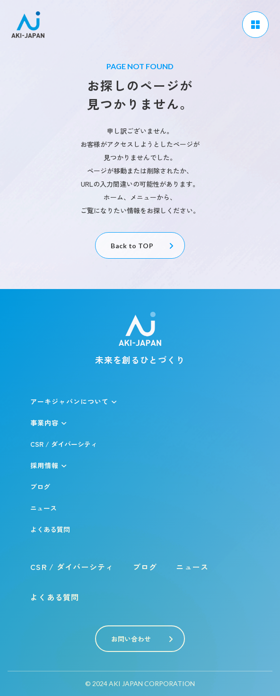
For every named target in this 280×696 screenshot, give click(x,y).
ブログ (40, 486)
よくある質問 (50, 529)
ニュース (43, 508)
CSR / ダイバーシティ (63, 444)
